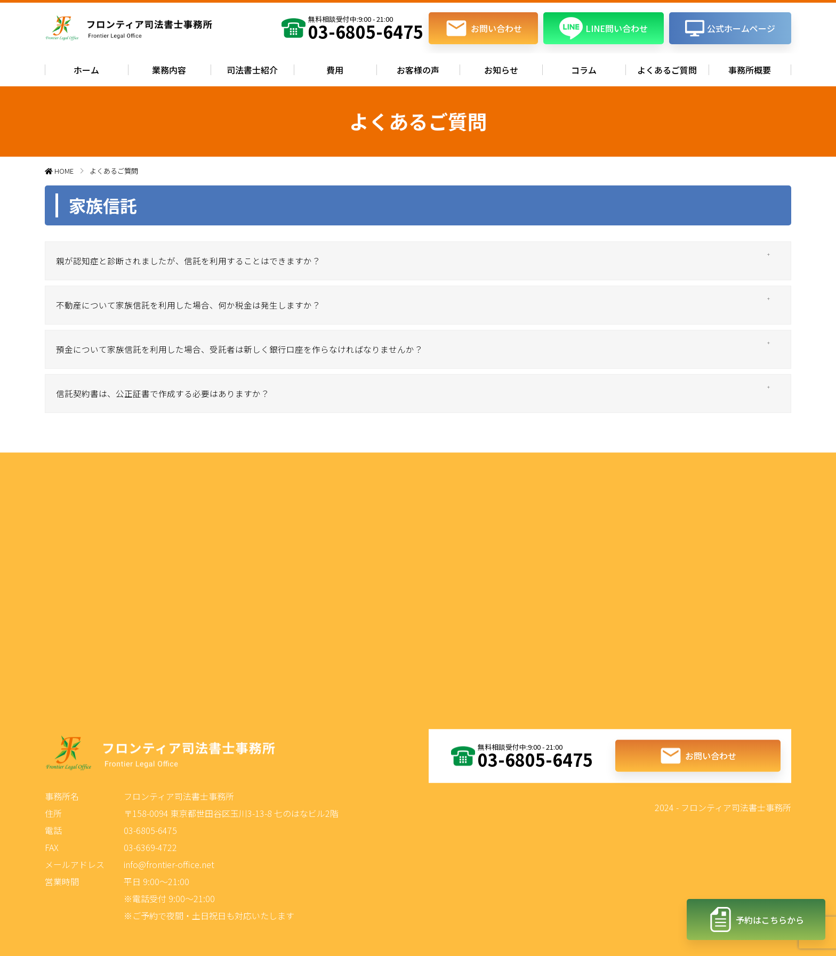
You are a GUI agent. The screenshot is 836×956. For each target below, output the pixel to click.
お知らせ (501, 69)
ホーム (86, 69)
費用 (334, 69)
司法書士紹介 (252, 69)
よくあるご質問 (667, 69)
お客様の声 (418, 69)
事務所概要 (749, 69)
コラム (584, 69)
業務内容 (169, 69)
